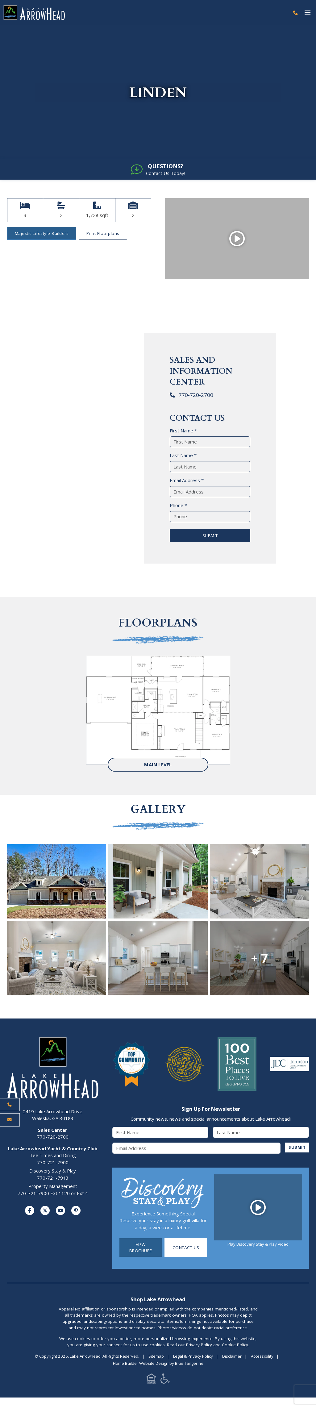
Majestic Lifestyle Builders (42, 234)
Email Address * (187, 481)
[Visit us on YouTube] (60, 1211)
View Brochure (140, 1248)
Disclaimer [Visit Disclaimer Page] (232, 1357)
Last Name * (183, 456)
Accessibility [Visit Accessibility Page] (262, 1357)
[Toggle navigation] (307, 13)
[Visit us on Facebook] (29, 1211)
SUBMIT (210, 536)
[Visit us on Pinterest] (76, 1211)
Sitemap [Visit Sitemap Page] (156, 1357)
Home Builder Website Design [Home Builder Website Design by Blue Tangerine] (140, 1364)
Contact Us (186, 1248)
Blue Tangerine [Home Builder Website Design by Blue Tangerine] (189, 1364)
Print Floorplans (102, 234)
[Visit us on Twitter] (45, 1211)
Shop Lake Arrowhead (158, 1300)
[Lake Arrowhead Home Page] (144, 13)
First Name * (183, 431)
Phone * (178, 506)
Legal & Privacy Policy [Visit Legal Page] (193, 1357)
